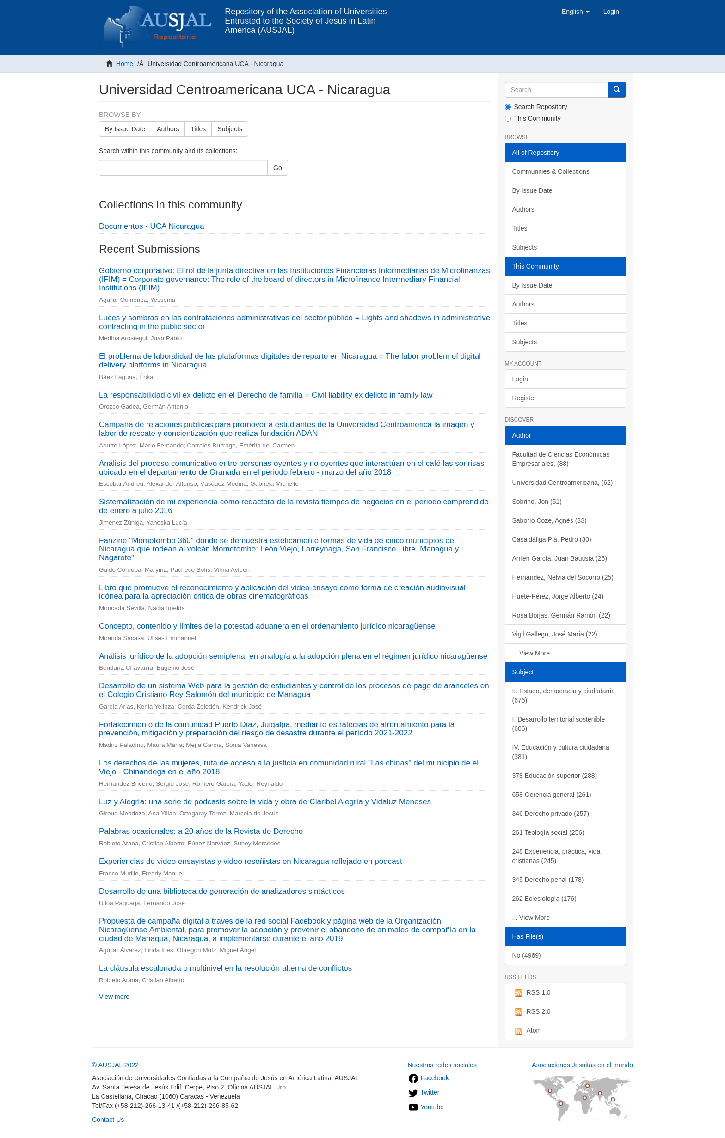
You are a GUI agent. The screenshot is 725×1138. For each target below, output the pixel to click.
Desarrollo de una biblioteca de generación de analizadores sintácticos (222, 891)
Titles (198, 129)
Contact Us (108, 1119)
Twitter (424, 1092)
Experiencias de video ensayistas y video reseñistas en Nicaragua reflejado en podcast (250, 861)
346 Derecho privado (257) (551, 813)
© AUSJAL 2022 (115, 1065)
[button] (575, 11)
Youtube (426, 1107)
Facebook (428, 1078)
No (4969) (526, 955)
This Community (533, 118)
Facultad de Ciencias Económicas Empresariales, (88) (561, 459)
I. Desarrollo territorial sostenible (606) (558, 724)
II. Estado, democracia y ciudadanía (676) (563, 695)
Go (277, 167)
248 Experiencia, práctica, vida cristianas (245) (556, 856)
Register (524, 398)
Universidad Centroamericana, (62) (562, 482)
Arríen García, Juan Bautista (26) (559, 558)
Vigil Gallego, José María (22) (554, 634)
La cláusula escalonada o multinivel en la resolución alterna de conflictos (225, 968)
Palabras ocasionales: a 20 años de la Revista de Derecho (201, 831)
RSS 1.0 (531, 993)
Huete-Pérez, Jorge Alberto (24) (558, 596)
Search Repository (536, 106)
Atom (527, 1031)
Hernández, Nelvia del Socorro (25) (563, 577)
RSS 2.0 (531, 1012)
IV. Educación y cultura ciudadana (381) (560, 752)
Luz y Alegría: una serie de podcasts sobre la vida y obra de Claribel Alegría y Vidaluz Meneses (265, 801)
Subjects (229, 129)
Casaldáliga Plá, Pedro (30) (551, 539)
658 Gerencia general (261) (551, 794)
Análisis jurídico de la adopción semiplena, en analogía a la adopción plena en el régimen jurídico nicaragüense (293, 656)
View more (114, 996)
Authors (168, 129)
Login (520, 379)
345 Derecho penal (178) (548, 879)
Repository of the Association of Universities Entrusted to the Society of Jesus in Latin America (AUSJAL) (306, 15)
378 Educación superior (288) (554, 775)
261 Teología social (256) (548, 832)
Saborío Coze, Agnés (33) (549, 520)
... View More (531, 653)
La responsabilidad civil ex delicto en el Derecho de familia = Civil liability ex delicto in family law (265, 395)
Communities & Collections (551, 171)
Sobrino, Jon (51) (537, 501)
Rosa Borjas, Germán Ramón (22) (561, 615)
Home (124, 63)
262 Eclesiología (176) (544, 898)
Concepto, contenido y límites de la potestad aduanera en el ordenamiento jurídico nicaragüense (267, 626)
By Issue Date (125, 129)
